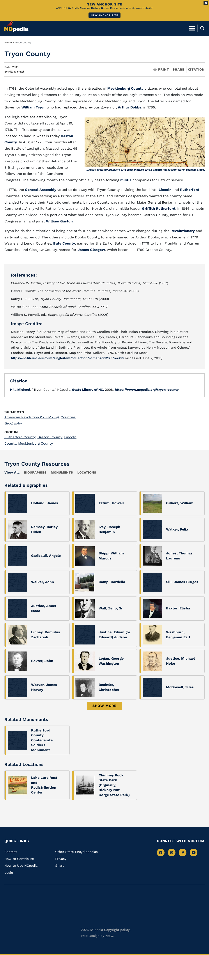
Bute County (64, 243)
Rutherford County (20, 437)
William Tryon (33, 107)
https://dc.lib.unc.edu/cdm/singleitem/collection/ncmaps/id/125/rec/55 (69, 358)
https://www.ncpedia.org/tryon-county (147, 389)
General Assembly (40, 190)
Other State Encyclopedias (76, 852)
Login (8, 872)
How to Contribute (19, 859)
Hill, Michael (16, 71)
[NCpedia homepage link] (16, 24)
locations (86, 472)
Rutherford (189, 190)
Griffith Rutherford (158, 208)
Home (8, 42)
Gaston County (52, 437)
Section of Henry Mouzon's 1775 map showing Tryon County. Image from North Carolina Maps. (145, 169)
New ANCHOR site (104, 15)
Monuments (62, 472)
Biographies (35, 472)
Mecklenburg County (125, 88)
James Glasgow (91, 250)
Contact (10, 852)
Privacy (60, 859)
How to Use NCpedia (20, 866)
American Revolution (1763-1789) (32, 417)
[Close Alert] (206, 3)
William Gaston (59, 221)
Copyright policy (117, 930)
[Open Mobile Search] (201, 26)
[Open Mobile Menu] (192, 26)
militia (126, 180)
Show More (104, 705)
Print (161, 69)
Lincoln (166, 190)
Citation (196, 69)
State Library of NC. (87, 389)
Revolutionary (183, 231)
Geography (13, 423)
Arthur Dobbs (129, 107)
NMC (109, 935)
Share (178, 69)
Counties (70, 417)
